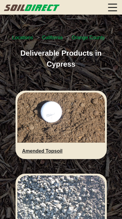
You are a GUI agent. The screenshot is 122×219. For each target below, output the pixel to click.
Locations (22, 37)
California (52, 37)
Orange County (88, 37)
